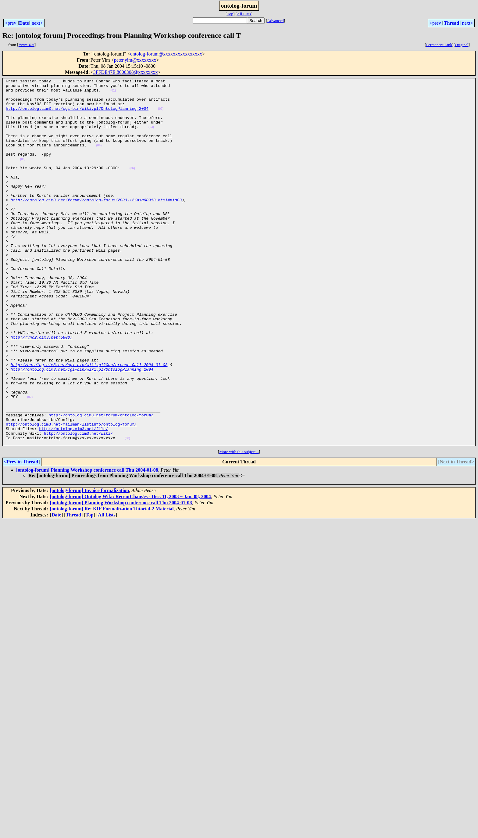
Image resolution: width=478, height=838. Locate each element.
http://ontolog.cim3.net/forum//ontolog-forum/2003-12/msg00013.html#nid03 (96, 224)
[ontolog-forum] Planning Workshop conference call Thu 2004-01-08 (87, 543)
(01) (113, 93)
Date (24, 23)
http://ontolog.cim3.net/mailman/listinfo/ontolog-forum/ (71, 493)
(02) (160, 115)
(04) (99, 159)
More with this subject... (239, 525)
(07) (30, 461)
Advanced (275, 20)
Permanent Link (439, 44)
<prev (10, 23)
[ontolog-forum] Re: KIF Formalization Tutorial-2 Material (112, 581)
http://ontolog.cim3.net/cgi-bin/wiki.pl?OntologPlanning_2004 (77, 114)
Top (230, 14)
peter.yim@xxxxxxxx (135, 60)
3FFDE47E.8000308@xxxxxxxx (125, 72)
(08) (127, 510)
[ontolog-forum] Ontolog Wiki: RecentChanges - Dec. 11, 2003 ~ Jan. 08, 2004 (130, 569)
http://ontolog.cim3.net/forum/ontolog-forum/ (100, 482)
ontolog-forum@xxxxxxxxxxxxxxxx (166, 53)
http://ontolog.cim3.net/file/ (73, 499)
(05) (23, 175)
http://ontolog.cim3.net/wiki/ (78, 504)
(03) (151, 137)
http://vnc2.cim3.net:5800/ (42, 389)
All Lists (244, 14)
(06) (132, 186)
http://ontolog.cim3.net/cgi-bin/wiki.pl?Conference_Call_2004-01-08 (89, 422)
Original (461, 44)
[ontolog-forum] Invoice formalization (89, 563)
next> (37, 23)
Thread (451, 23)
